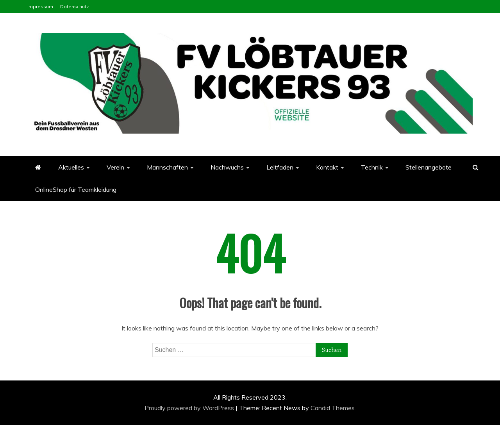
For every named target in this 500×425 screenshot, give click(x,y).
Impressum (40, 6)
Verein (115, 167)
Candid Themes (333, 408)
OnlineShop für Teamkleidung (75, 189)
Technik (372, 167)
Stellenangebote (428, 167)
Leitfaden (279, 167)
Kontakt (327, 167)
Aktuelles (71, 167)
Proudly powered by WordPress (190, 408)
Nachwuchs (227, 167)
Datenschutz (74, 6)
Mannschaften (167, 167)
